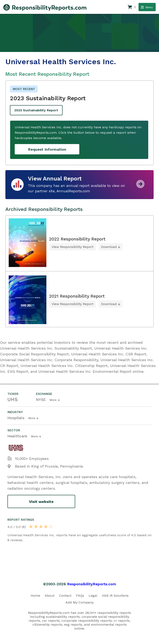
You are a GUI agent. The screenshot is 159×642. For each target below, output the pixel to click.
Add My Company (79, 602)
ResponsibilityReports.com (91, 584)
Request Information (47, 149)
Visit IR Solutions (115, 596)
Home (35, 596)
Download (109, 247)
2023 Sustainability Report (36, 110)
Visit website (41, 501)
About (49, 596)
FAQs (80, 596)
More (53, 400)
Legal (93, 596)
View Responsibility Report (72, 247)
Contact (65, 596)
